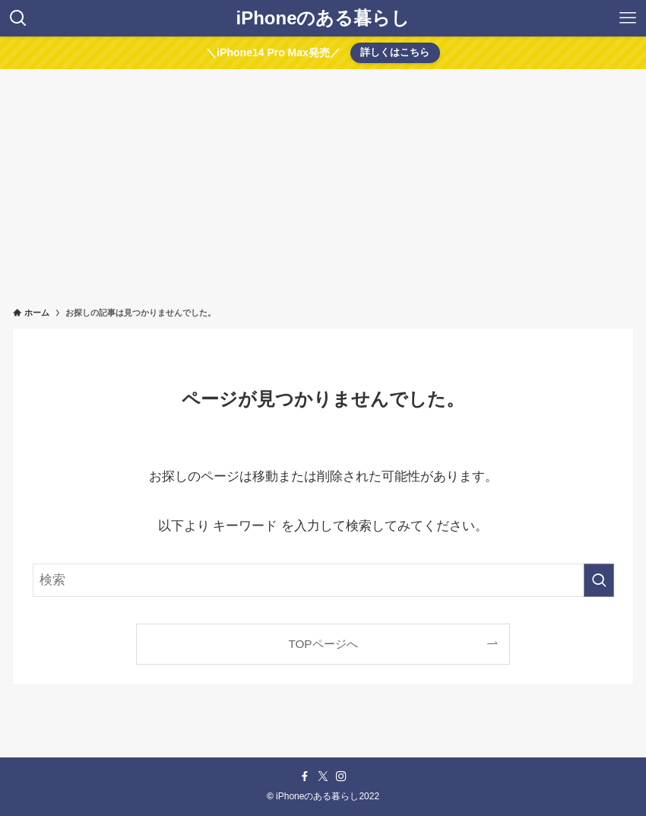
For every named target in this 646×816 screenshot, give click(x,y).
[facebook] (305, 776)
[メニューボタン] (628, 18)
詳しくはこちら (394, 52)
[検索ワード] (323, 580)
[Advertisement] (323, 183)
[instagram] (341, 776)
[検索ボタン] (18, 18)
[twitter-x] (323, 776)
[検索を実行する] (599, 580)
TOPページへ (322, 643)
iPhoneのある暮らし (323, 18)
